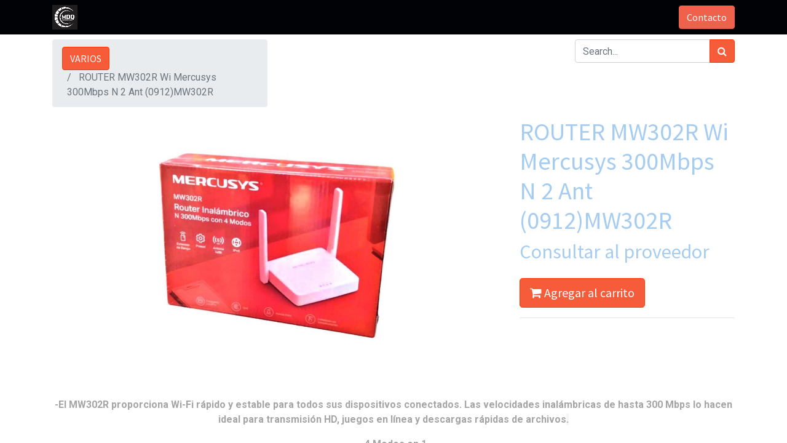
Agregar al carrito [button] (582, 292)
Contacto (707, 17)
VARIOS (85, 58)
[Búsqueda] (722, 51)
